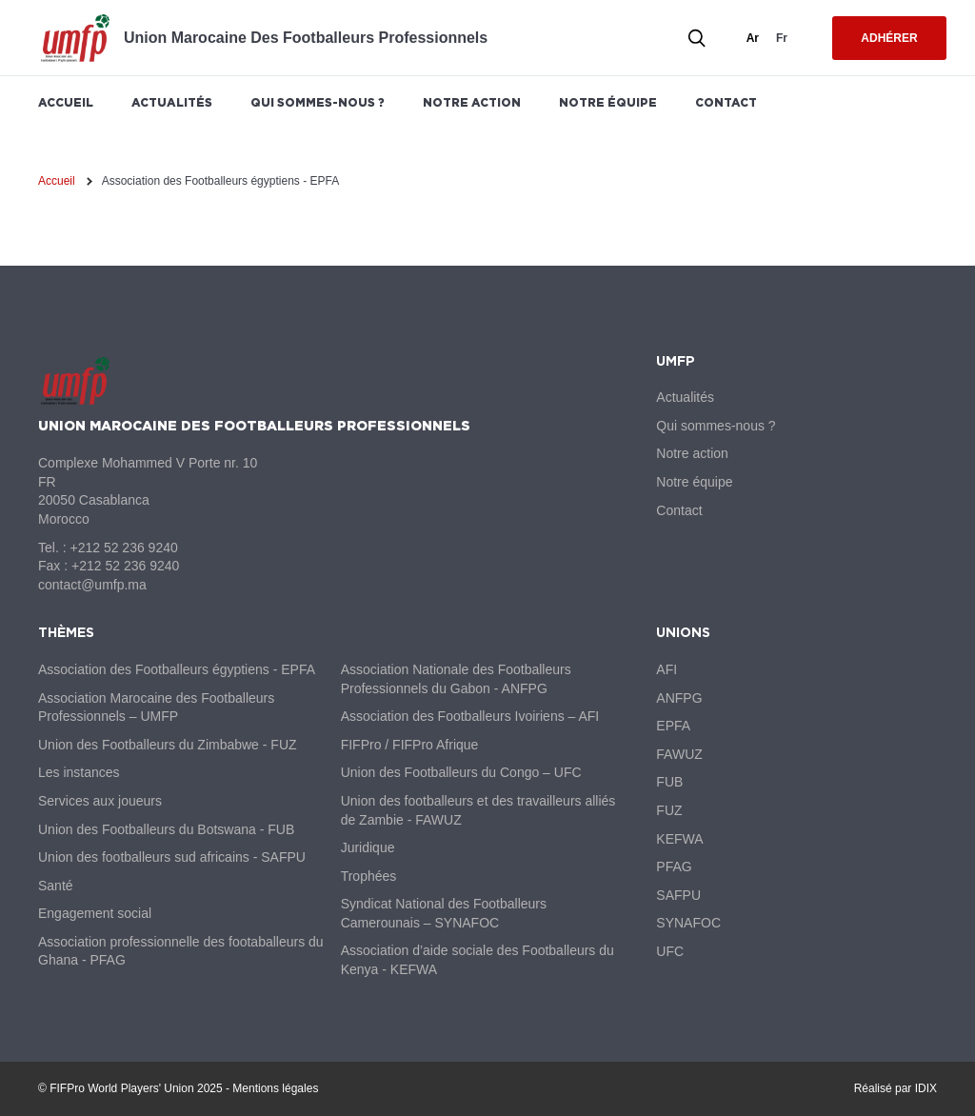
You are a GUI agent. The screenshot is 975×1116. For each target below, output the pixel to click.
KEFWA (679, 839)
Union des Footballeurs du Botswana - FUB (166, 829)
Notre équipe (608, 102)
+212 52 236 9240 (123, 547)
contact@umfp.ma (92, 584)
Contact (726, 102)
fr (781, 38)
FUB (669, 781)
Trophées (369, 876)
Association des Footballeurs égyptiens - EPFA (176, 669)
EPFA (673, 725)
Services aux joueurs (100, 800)
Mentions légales (275, 1088)
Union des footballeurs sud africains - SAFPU (172, 857)
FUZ (669, 810)
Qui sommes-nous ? (317, 102)
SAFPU (678, 895)
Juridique (368, 847)
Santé (55, 885)
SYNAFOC (688, 922)
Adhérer (889, 38)
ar (752, 38)
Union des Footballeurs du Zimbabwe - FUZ (167, 744)
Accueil (65, 102)
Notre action (472, 102)
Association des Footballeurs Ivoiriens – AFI (470, 716)
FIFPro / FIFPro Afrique (410, 744)
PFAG (673, 866)
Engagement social (94, 913)
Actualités (171, 102)
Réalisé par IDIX (895, 1088)
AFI (666, 669)
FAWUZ (679, 754)
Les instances (79, 772)
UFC (670, 951)
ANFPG (679, 698)
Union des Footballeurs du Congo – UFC (461, 772)
